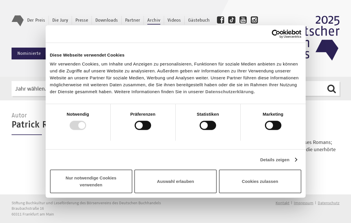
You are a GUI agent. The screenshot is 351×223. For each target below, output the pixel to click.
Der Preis (36, 20)
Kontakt (282, 202)
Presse (81, 20)
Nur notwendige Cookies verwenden (91, 181)
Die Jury (60, 20)
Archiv (153, 20)
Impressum (303, 202)
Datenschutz (328, 202)
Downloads (106, 20)
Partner (132, 20)
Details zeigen (274, 159)
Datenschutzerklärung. (230, 91)
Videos (174, 20)
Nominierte (37, 53)
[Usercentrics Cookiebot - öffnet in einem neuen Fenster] (276, 33)
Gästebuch (199, 20)
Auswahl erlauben (175, 181)
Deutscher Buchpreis (310, 38)
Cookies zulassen (260, 181)
